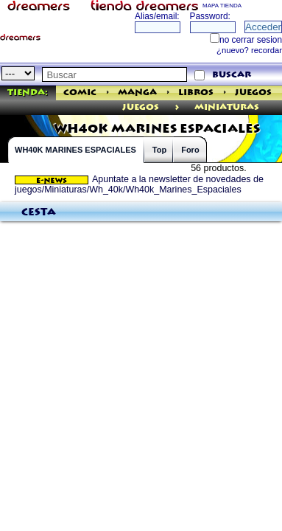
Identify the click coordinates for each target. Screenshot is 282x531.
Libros (196, 92)
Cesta (38, 212)
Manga (137, 92)
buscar (231, 75)
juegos (140, 107)
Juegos (253, 92)
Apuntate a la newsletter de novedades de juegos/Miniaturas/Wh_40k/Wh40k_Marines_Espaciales (139, 184)
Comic (79, 92)
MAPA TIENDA (222, 5)
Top (159, 149)
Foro (190, 149)
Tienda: (27, 92)
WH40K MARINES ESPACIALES (75, 149)
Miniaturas (226, 107)
